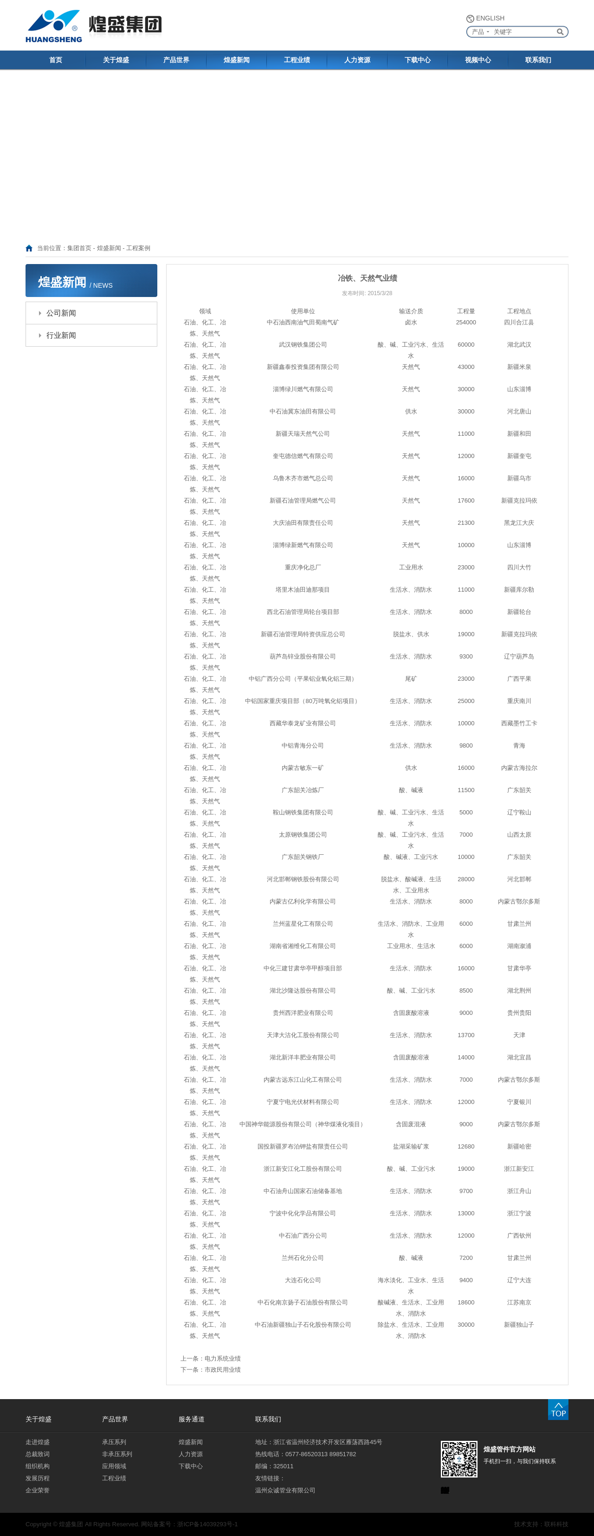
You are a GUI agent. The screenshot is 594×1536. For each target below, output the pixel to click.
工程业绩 (297, 60)
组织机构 (38, 1466)
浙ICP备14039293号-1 (207, 1524)
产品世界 (176, 60)
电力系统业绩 (223, 1358)
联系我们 (538, 60)
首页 (55, 60)
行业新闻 (61, 335)
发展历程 (38, 1478)
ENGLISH (490, 18)
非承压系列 (117, 1454)
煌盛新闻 (237, 60)
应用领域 (114, 1466)
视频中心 (478, 60)
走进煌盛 (38, 1442)
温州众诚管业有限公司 (285, 1490)
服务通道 (192, 1419)
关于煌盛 (116, 60)
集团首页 (79, 248)
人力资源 (357, 60)
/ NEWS (101, 285)
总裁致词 (38, 1454)
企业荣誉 (38, 1490)
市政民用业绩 (223, 1369)
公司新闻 (61, 313)
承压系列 (114, 1442)
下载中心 (418, 60)
